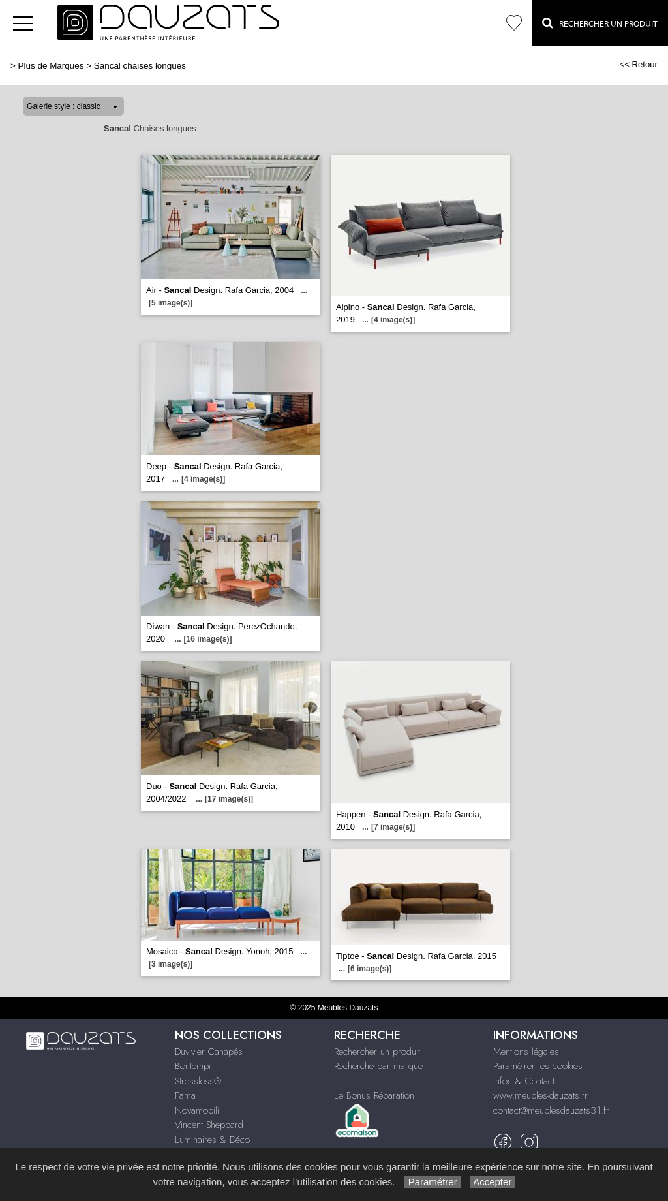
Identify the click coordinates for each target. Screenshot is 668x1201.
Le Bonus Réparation (374, 1095)
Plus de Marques (51, 65)
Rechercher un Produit (600, 23)
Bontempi (193, 1066)
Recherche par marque (378, 1066)
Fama (185, 1095)
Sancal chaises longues (140, 65)
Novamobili (197, 1110)
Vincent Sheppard (209, 1124)
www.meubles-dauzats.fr (540, 1095)
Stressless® (198, 1081)
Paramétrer (432, 1181)
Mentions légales (526, 1051)
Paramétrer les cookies (538, 1066)
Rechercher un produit (377, 1051)
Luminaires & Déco (212, 1139)
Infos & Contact (523, 1081)
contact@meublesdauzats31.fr (551, 1110)
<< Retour (638, 64)
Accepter (493, 1181)
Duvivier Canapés (209, 1051)
